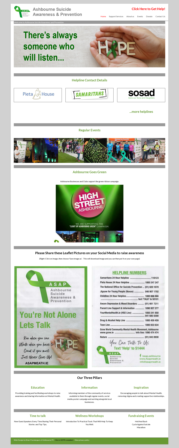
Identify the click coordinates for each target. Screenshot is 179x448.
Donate (149, 16)
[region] (89, 213)
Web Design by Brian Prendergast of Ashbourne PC (34, 440)
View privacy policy (82, 440)
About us (130, 16)
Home (103, 16)
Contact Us (160, 16)
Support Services (116, 16)
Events (140, 16)
